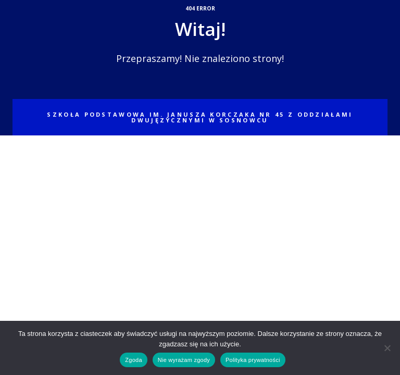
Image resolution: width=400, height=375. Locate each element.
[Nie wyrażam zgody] (387, 348)
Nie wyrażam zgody (184, 360)
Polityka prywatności (253, 360)
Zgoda (133, 360)
